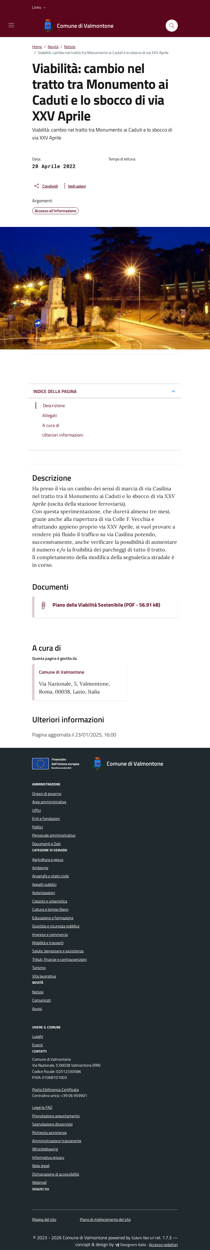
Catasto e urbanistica (49, 901)
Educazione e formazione (52, 918)
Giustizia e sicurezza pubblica (55, 926)
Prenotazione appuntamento (56, 1116)
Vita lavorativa (44, 976)
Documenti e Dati (46, 844)
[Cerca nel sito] (172, 26)
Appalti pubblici (44, 884)
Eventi (37, 1045)
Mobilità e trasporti (48, 943)
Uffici (36, 810)
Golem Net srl (143, 1238)
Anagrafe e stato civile (50, 876)
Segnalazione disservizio (52, 1124)
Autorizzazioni (43, 893)
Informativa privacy (48, 1157)
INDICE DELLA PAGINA (55, 391)
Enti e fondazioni (46, 818)
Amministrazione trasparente (56, 1141)
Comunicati (41, 1000)
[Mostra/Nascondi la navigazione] (11, 25)
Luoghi (37, 1036)
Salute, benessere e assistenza (58, 951)
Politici (37, 827)
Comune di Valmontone (61, 672)
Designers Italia (130, 1245)
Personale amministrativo (53, 835)
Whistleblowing (45, 1149)
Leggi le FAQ (42, 1107)
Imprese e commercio (50, 934)
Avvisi (37, 1009)
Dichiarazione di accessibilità (55, 1174)
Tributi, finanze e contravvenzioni (59, 959)
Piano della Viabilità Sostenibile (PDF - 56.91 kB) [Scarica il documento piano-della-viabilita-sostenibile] (106, 605)
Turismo (38, 968)
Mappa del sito (44, 1219)
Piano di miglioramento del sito (105, 1219)
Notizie (37, 992)
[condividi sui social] (45, 185)
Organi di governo (46, 794)
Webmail (39, 1182)
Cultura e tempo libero (50, 909)
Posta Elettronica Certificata (55, 1089)
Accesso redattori (163, 1245)
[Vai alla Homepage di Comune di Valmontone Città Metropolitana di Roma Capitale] (80, 26)
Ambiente (40, 868)
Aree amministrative (49, 802)
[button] (39, 7)
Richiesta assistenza (49, 1132)
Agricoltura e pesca (47, 859)
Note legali (40, 1166)
